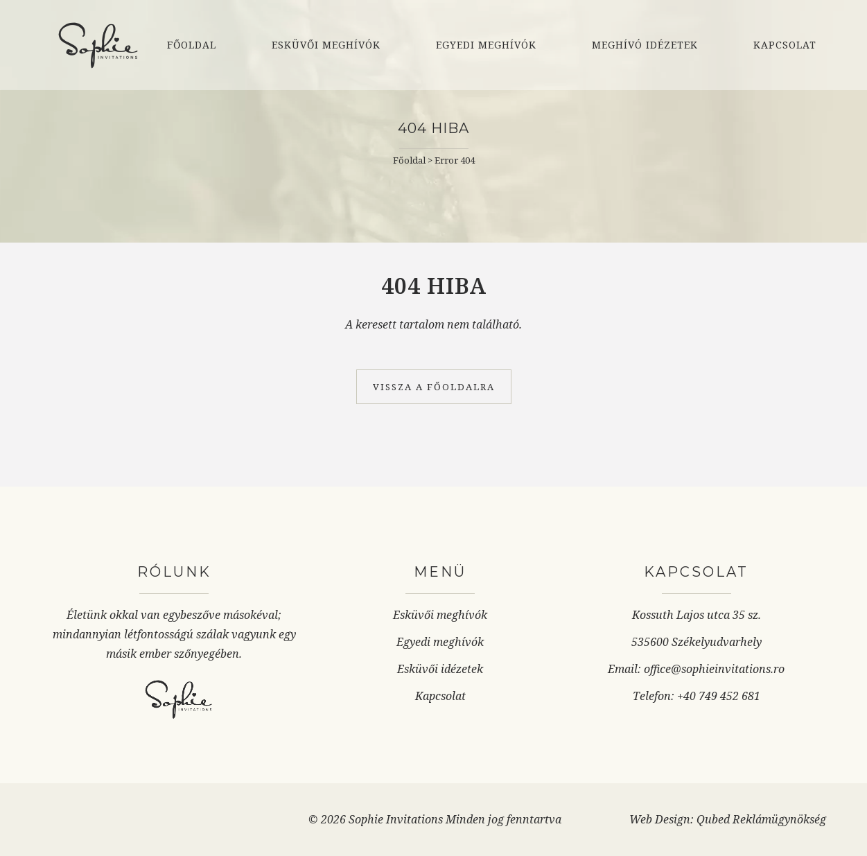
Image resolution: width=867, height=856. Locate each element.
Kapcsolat (440, 696)
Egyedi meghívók (440, 641)
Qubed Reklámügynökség (761, 819)
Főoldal (409, 160)
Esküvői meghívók (440, 614)
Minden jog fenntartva (503, 819)
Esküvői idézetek (440, 668)
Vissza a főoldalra (434, 387)
